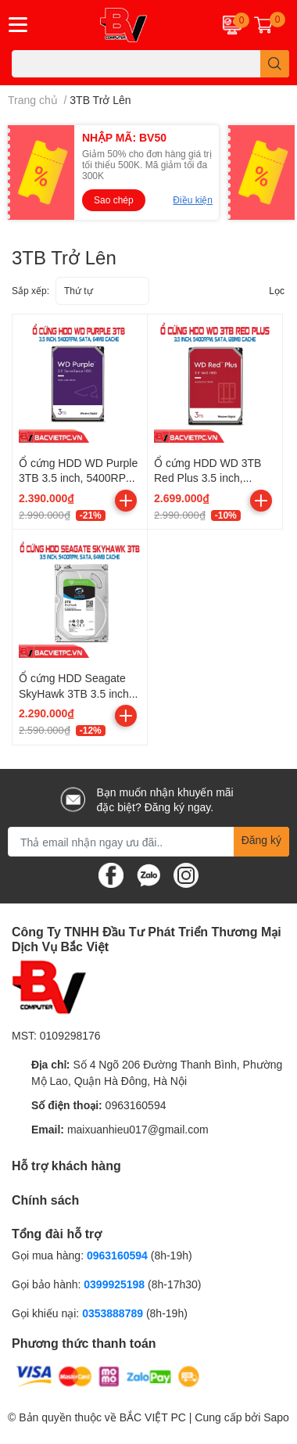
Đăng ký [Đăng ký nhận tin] (261, 839)
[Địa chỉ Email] (148, 842)
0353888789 (112, 1313)
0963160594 (136, 1105)
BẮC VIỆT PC (153, 1417)
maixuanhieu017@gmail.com (138, 1129)
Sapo (276, 1417)
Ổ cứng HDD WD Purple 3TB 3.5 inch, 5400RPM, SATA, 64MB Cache (78, 478)
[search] (274, 63)
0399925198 (114, 1284)
